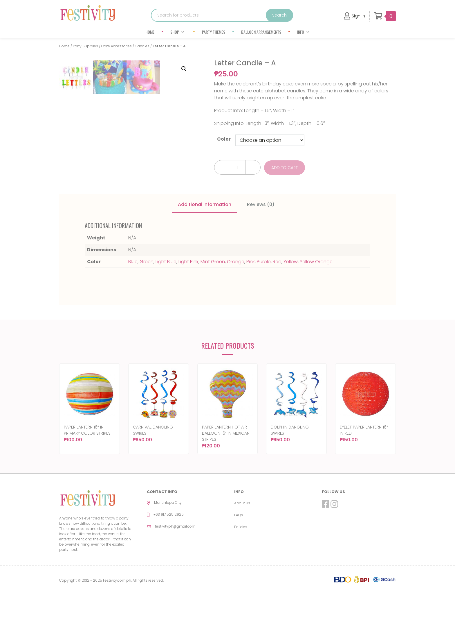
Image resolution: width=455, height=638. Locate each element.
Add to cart (285, 167)
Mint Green (213, 307)
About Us (242, 548)
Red (277, 307)
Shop (177, 32)
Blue (133, 307)
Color (224, 139)
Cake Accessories (116, 46)
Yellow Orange (316, 307)
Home (149, 32)
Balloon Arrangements (261, 32)
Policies (240, 572)
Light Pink (188, 307)
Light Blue (166, 307)
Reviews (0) (261, 250)
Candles (142, 46)
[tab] (204, 251)
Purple (264, 307)
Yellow (291, 307)
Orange (235, 307)
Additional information (204, 250)
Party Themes (213, 32)
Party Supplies (85, 46)
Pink (250, 307)
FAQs (238, 560)
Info (303, 32)
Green (147, 307)
